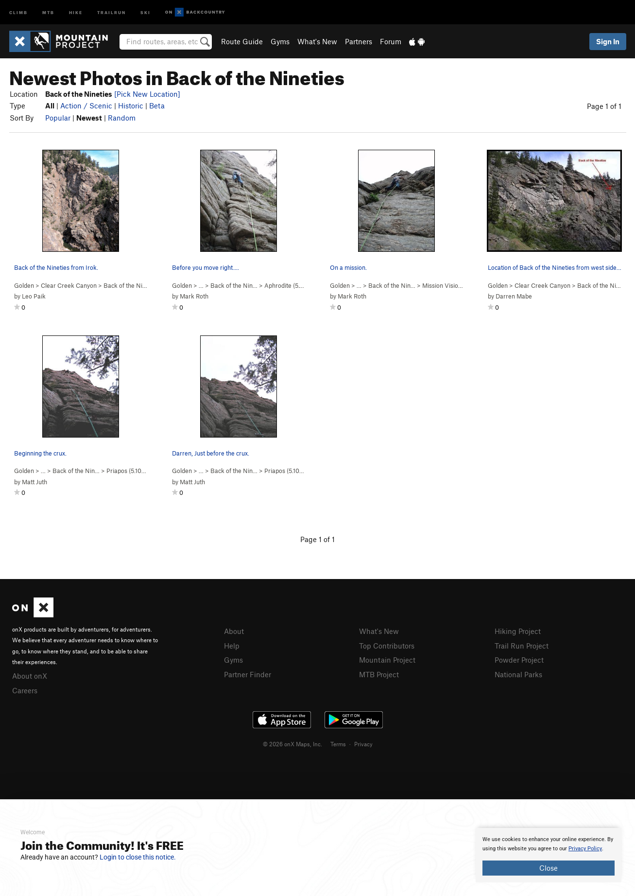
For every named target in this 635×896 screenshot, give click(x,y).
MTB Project (379, 674)
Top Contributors (386, 645)
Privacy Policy (585, 848)
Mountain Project (387, 659)
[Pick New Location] (147, 93)
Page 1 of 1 (604, 106)
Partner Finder (247, 674)
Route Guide (242, 41)
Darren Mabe (514, 296)
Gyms (280, 41)
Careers (24, 690)
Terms (338, 743)
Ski (145, 12)
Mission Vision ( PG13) (459, 285)
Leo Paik (34, 296)
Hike (76, 12)
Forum (390, 41)
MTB (48, 12)
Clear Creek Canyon (69, 285)
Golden (24, 285)
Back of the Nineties (131, 285)
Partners (358, 41)
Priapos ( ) (127, 470)
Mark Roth (194, 296)
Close (548, 867)
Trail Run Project (522, 645)
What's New (317, 41)
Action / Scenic (86, 105)
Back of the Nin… (233, 285)
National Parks (518, 674)
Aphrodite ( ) (288, 285)
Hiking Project (518, 631)
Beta (157, 105)
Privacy (363, 743)
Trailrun (111, 12)
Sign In (607, 41)
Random (122, 117)
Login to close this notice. (138, 857)
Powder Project (519, 659)
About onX (29, 675)
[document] (548, 855)
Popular (57, 117)
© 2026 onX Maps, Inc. (292, 743)
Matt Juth (34, 482)
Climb (18, 12)
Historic (130, 105)
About (234, 631)
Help (232, 645)
